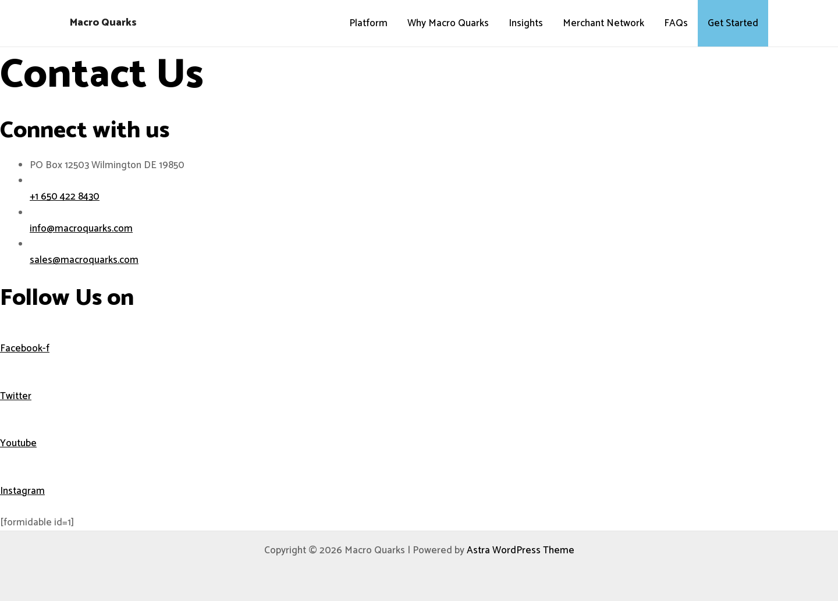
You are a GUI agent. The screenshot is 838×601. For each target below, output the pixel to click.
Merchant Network (603, 23)
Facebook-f (24, 348)
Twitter (15, 396)
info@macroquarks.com (81, 229)
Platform (368, 23)
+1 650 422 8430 (65, 197)
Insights (526, 23)
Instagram (22, 491)
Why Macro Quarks (448, 23)
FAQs (676, 23)
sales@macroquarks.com (84, 260)
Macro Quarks (103, 22)
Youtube (18, 443)
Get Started (733, 23)
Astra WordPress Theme (520, 550)
